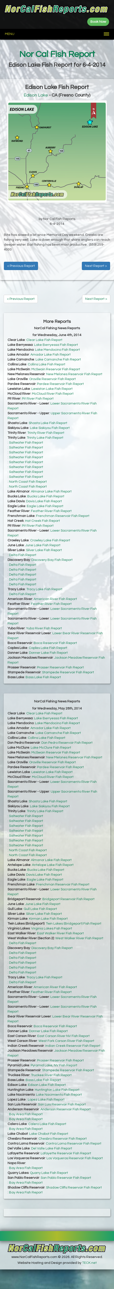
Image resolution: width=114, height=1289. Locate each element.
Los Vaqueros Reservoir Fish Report (75, 1158)
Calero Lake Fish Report (47, 1124)
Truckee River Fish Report (51, 1075)
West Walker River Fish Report (79, 938)
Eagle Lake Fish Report (45, 506)
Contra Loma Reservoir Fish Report (73, 1143)
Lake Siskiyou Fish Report (50, 428)
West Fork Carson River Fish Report (66, 1041)
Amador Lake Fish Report (50, 354)
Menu (9, 34)
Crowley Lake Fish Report (50, 540)
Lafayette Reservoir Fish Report (66, 1153)
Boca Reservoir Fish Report (55, 643)
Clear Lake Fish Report (44, 340)
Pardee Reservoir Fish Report (60, 384)
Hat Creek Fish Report (42, 521)
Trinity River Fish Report (45, 433)
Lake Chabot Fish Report (48, 1134)
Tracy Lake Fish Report (44, 589)
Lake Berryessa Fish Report (56, 345)
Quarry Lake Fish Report (49, 1173)
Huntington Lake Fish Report (57, 1090)
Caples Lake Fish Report (48, 648)
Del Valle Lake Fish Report (51, 1148)
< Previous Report (21, 266)
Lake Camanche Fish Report (58, 359)
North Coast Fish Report (28, 481)
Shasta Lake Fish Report (48, 423)
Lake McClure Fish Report (51, 747)
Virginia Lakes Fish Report (51, 928)
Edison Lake (36, 95)
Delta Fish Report (22, 555)
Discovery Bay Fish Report (52, 560)
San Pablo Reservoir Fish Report (66, 1178)
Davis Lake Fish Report (44, 501)
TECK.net (89, 1263)
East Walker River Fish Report (60, 933)
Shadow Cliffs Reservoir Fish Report (74, 1187)
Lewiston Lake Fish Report (52, 389)
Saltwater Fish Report (26, 442)
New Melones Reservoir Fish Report (74, 374)
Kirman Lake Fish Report (48, 918)
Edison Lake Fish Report (47, 1085)
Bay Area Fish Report (26, 1114)
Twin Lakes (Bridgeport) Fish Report (73, 923)
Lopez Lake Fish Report (46, 1099)
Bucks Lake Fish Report (45, 496)
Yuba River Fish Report (44, 628)
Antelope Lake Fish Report (53, 865)
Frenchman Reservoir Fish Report (62, 516)
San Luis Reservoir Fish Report (62, 1104)
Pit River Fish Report (38, 398)
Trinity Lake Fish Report (45, 437)
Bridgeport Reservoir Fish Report (68, 899)
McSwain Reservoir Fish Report (55, 369)
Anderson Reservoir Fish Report (65, 1109)
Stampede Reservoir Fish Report (68, 672)
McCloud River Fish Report (53, 393)
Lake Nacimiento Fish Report (59, 1094)
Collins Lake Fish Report (46, 364)
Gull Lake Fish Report (40, 909)
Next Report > (96, 266)
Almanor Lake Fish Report (51, 491)
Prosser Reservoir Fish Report (60, 667)
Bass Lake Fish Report (43, 677)
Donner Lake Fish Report (48, 653)
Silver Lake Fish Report (44, 550)
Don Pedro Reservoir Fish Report (67, 742)
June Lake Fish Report (42, 545)
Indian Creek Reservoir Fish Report (72, 1046)
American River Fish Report (55, 599)
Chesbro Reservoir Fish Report (62, 1138)
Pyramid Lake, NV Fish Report (54, 1065)
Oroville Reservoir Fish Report (52, 379)
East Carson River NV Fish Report (63, 1036)
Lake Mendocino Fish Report (57, 349)
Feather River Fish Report (51, 511)
